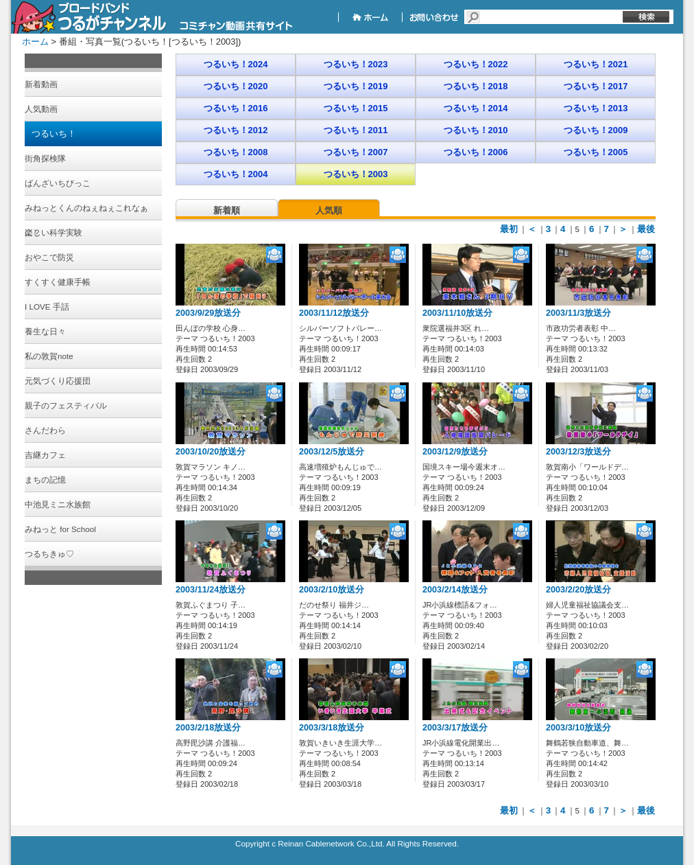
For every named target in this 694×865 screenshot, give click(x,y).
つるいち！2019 (356, 86)
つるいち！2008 (236, 152)
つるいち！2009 (596, 130)
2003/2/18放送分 (208, 728)
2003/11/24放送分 (211, 590)
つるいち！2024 (236, 64)
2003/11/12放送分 (334, 313)
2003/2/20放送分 (578, 590)
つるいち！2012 (236, 130)
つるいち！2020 (236, 86)
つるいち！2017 (596, 86)
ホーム (35, 41)
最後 (646, 229)
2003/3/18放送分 (331, 728)
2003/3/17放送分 (455, 728)
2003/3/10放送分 (578, 728)
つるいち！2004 (236, 174)
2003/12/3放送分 (578, 452)
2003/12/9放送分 (455, 452)
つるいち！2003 (356, 174)
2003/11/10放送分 (457, 313)
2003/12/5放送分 (331, 452)
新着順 (226, 210)
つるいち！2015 (356, 108)
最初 (509, 229)
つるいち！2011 (356, 130)
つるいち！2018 (476, 86)
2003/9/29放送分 (208, 313)
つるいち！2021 (596, 64)
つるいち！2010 (476, 130)
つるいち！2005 (596, 152)
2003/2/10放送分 (331, 590)
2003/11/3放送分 (578, 313)
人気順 (328, 210)
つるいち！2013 (596, 108)
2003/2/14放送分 (455, 590)
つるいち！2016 (236, 108)
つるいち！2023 (356, 64)
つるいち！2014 (476, 108)
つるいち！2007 (356, 152)
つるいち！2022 (476, 64)
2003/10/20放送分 (211, 452)
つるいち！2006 (476, 152)
